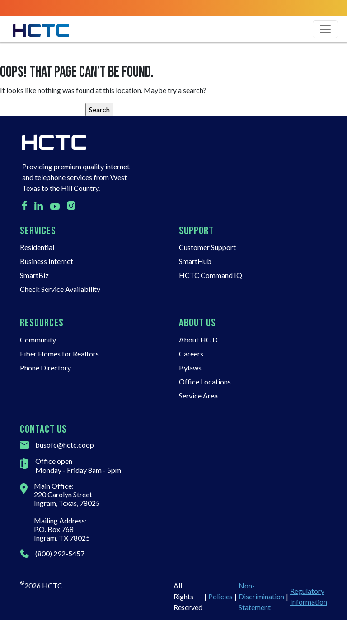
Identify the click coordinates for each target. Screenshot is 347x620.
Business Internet (46, 261)
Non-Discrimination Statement (261, 596)
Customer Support (207, 247)
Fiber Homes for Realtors (59, 353)
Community (38, 339)
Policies (220, 596)
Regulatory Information (308, 596)
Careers (191, 353)
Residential (37, 247)
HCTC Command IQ (210, 275)
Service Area (198, 395)
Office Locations (205, 381)
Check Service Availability (60, 289)
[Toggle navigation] (325, 29)
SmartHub (195, 261)
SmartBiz (34, 275)
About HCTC (199, 339)
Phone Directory (45, 367)
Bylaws (190, 367)
